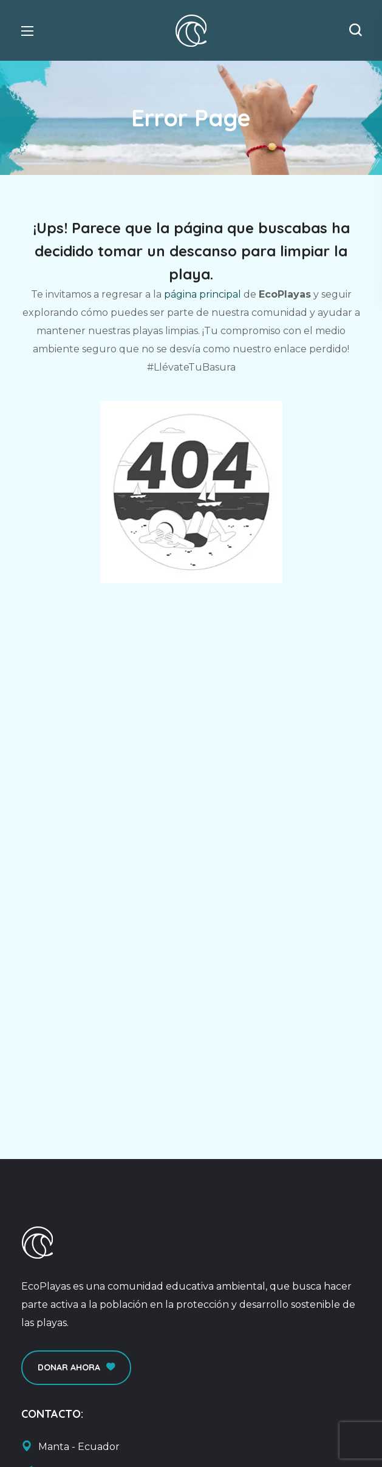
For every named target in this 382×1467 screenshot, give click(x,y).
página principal (202, 294)
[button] (355, 30)
